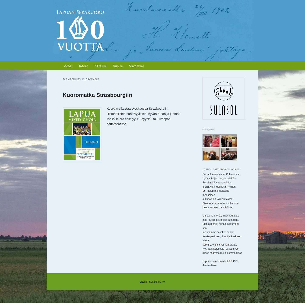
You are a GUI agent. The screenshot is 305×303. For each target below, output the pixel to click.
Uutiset (68, 65)
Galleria (118, 65)
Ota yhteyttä (136, 65)
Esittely (83, 65)
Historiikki (101, 65)
